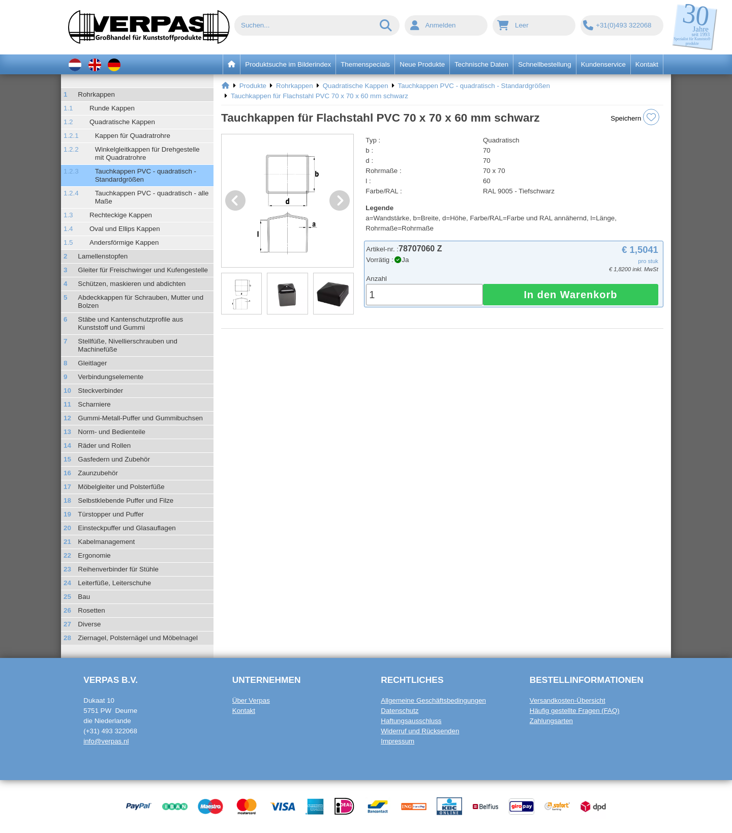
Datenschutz (399, 710)
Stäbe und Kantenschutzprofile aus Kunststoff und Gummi (130, 323)
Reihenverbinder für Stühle (118, 569)
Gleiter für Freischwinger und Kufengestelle (143, 270)
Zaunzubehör (98, 473)
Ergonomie (94, 555)
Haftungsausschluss (411, 721)
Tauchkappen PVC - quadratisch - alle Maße (152, 197)
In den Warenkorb (570, 294)
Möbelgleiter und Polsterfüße (121, 487)
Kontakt (243, 710)
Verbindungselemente (110, 377)
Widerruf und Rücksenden (420, 731)
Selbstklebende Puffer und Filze (125, 500)
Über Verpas (251, 700)
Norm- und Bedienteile (111, 432)
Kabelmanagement (106, 541)
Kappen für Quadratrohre (132, 135)
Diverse (89, 624)
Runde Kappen (112, 108)
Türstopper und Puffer (110, 514)
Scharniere (94, 404)
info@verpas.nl (106, 741)
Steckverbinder (100, 390)
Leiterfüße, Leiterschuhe (114, 583)
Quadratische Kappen (122, 122)
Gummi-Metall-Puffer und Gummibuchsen (140, 418)
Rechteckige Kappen (120, 215)
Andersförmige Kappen (124, 242)
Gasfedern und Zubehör (114, 459)
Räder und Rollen (104, 445)
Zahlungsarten (551, 721)
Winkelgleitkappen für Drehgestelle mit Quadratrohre (147, 153)
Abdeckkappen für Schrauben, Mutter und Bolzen (140, 301)
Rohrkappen (96, 94)
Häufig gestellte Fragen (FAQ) (575, 710)
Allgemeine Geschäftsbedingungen (433, 700)
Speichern (635, 117)
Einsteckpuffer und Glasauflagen (126, 528)
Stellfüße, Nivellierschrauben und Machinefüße (127, 345)
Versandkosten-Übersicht (567, 700)
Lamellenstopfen (103, 256)
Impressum (397, 741)
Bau (84, 596)
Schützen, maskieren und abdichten (132, 284)
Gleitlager (92, 363)
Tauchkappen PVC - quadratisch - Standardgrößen (145, 175)
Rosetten (91, 610)
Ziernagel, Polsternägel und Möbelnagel (138, 638)
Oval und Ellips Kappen (124, 229)
